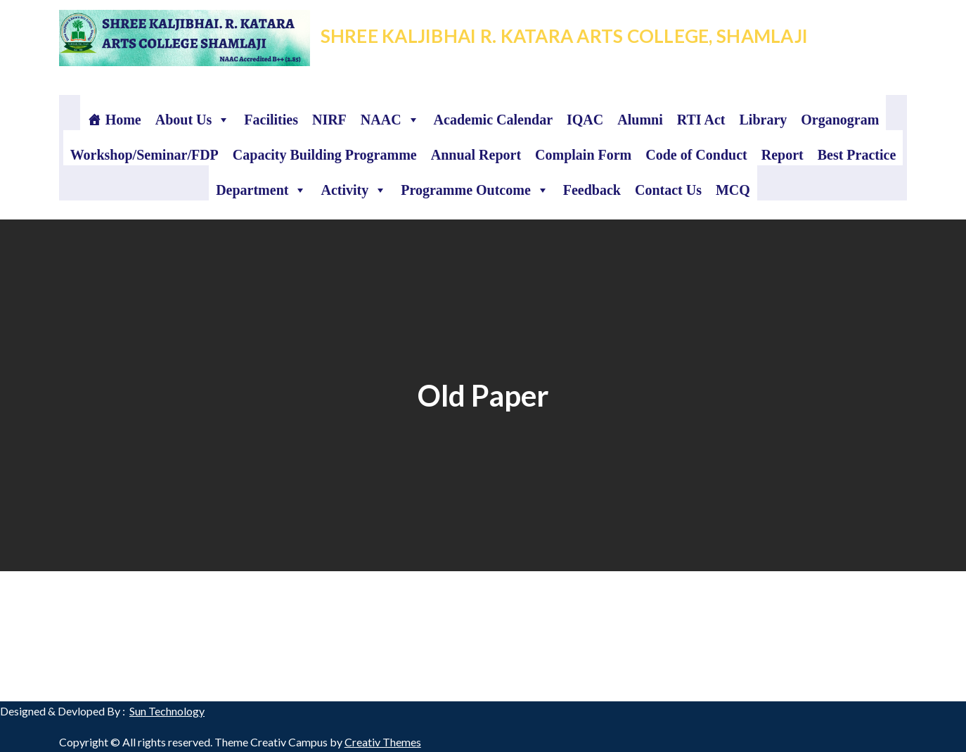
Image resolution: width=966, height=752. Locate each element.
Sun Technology (167, 711)
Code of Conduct (696, 154)
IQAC (585, 119)
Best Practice (857, 154)
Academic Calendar (493, 119)
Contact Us (668, 190)
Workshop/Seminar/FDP (144, 154)
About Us (193, 119)
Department (261, 190)
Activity (354, 190)
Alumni (639, 119)
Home (123, 119)
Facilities (271, 119)
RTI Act (701, 119)
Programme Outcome (475, 190)
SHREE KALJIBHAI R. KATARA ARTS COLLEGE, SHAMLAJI (564, 36)
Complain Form (583, 154)
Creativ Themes (382, 741)
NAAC (390, 119)
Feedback (592, 190)
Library (763, 119)
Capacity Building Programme (325, 154)
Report (782, 154)
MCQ (733, 190)
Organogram (840, 119)
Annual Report (476, 154)
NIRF (329, 119)
